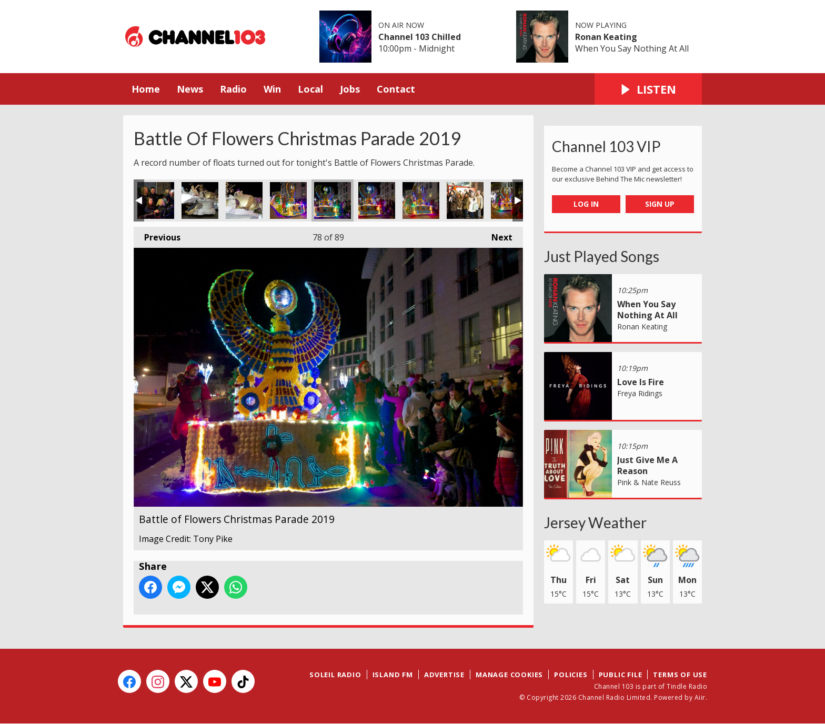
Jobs (350, 89)
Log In (586, 204)
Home (146, 89)
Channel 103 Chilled (419, 37)
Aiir (700, 697)
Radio (233, 89)
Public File (620, 674)
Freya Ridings (639, 393)
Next (496, 235)
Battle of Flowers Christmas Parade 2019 (155, 200)
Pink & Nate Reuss (649, 482)
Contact (396, 89)
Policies (570, 674)
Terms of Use (680, 674)
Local (310, 89)
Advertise (444, 674)
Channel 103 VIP (606, 146)
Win (272, 89)
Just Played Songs (601, 256)
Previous (157, 235)
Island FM (393, 674)
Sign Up (660, 204)
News (190, 89)
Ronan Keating (606, 37)
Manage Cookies (509, 674)
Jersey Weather (595, 522)
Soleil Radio (335, 674)
